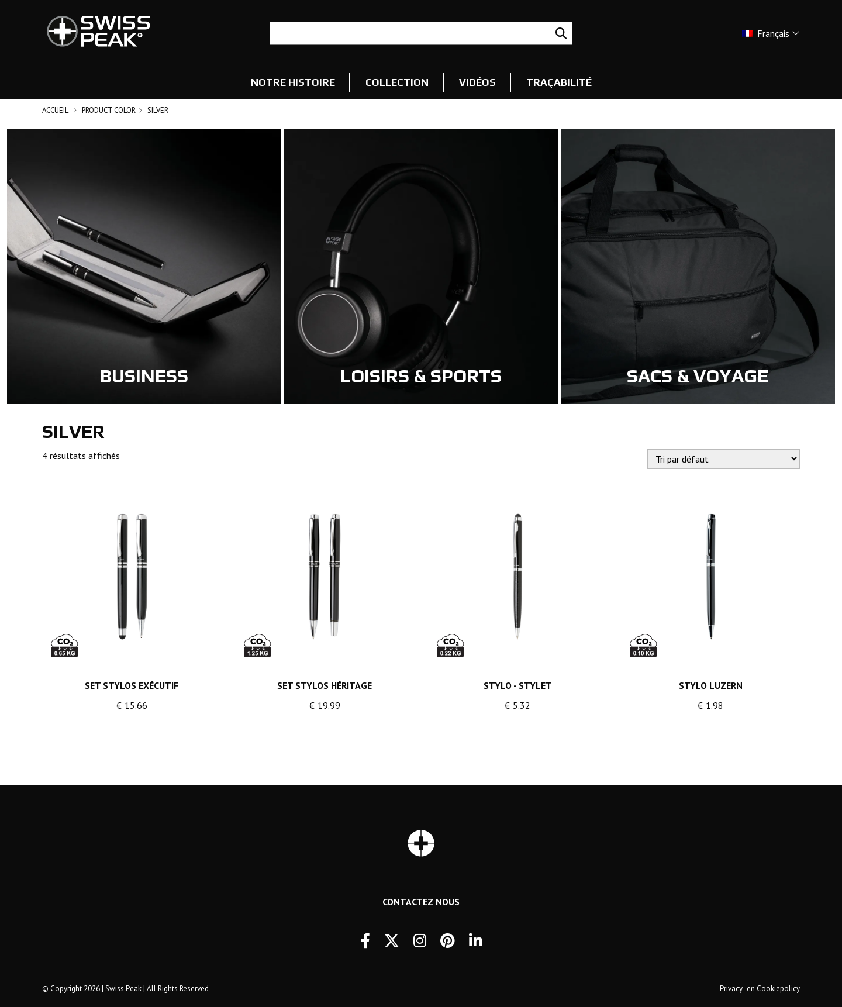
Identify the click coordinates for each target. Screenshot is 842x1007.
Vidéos (477, 82)
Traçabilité (559, 82)
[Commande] (723, 459)
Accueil (55, 110)
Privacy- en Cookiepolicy (760, 989)
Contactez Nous (421, 902)
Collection (397, 82)
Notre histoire (293, 82)
